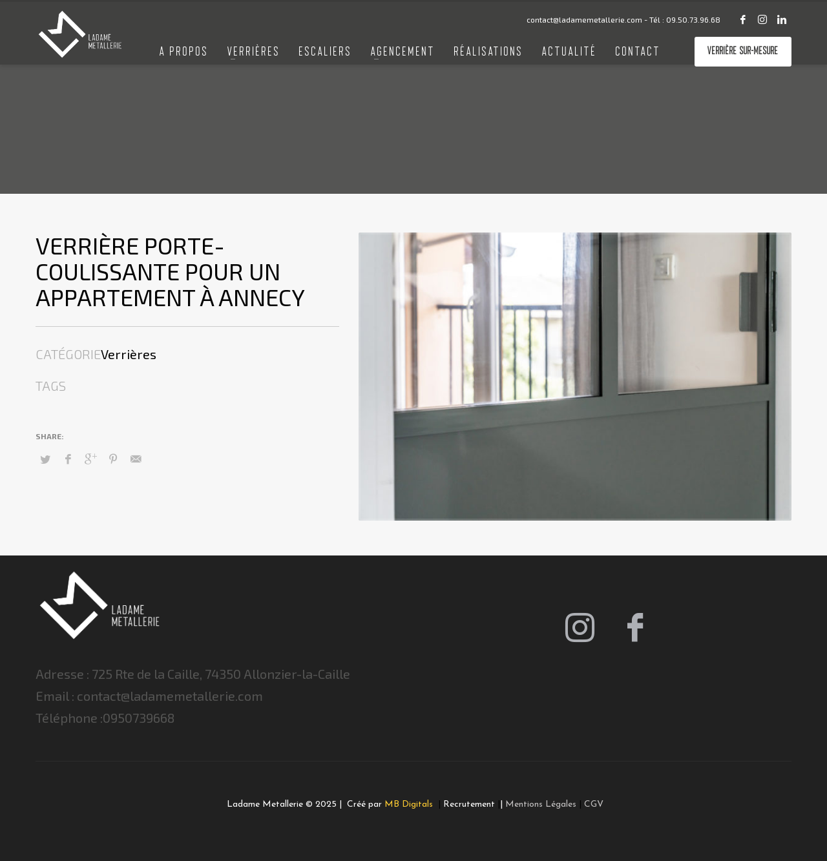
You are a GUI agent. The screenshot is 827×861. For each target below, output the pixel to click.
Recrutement (469, 804)
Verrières (128, 354)
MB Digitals (409, 804)
